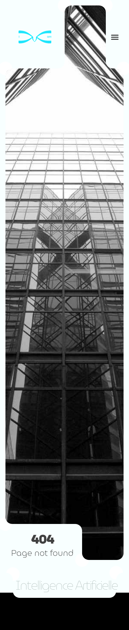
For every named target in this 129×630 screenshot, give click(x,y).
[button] (115, 37)
